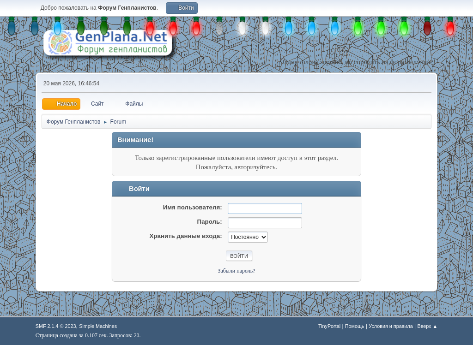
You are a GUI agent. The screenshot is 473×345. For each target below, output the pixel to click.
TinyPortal (329, 326)
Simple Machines (98, 326)
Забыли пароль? (236, 271)
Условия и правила (390, 326)
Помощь (354, 326)
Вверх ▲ (427, 326)
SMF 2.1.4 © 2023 (56, 326)
